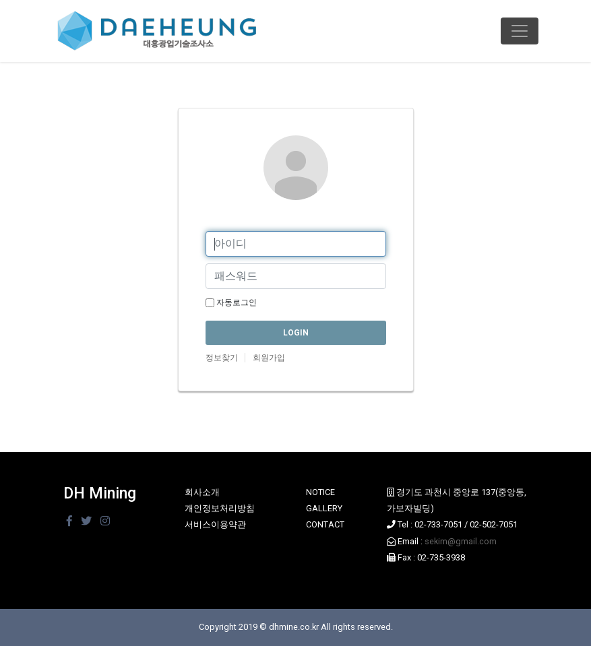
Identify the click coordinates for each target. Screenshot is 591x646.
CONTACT (325, 524)
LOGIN (296, 332)
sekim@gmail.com (461, 541)
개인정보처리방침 (220, 508)
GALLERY (324, 508)
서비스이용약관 (215, 524)
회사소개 (202, 492)
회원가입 (269, 357)
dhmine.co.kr (294, 627)
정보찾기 (222, 357)
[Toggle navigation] (519, 31)
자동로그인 (231, 302)
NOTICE (320, 492)
